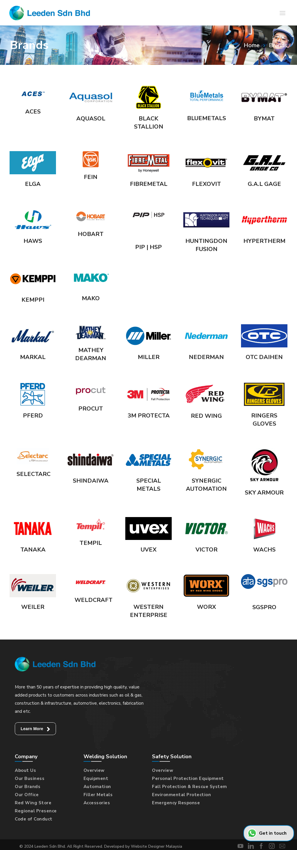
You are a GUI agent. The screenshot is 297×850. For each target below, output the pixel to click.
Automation (97, 786)
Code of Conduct (33, 819)
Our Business (29, 778)
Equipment (96, 778)
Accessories (97, 803)
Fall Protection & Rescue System (189, 786)
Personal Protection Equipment (188, 778)
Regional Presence (36, 811)
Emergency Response (176, 803)
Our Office (27, 795)
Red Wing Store (33, 803)
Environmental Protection (181, 795)
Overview (94, 770)
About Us (25, 770)
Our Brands (27, 786)
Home (252, 45)
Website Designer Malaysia (156, 846)
